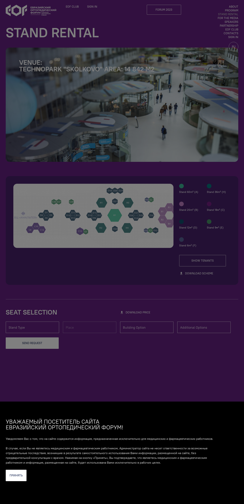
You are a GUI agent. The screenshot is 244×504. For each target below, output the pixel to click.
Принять (16, 475)
